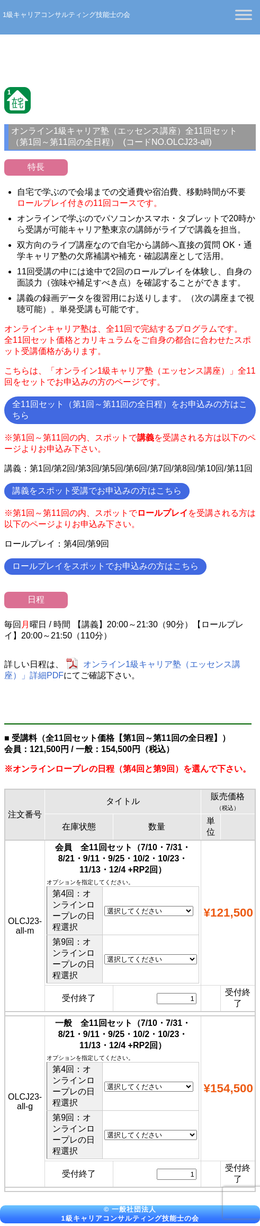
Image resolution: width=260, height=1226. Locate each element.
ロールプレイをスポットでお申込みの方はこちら (105, 566)
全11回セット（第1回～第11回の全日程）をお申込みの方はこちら (130, 410)
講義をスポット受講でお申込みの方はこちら (97, 490)
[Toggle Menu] (243, 15)
